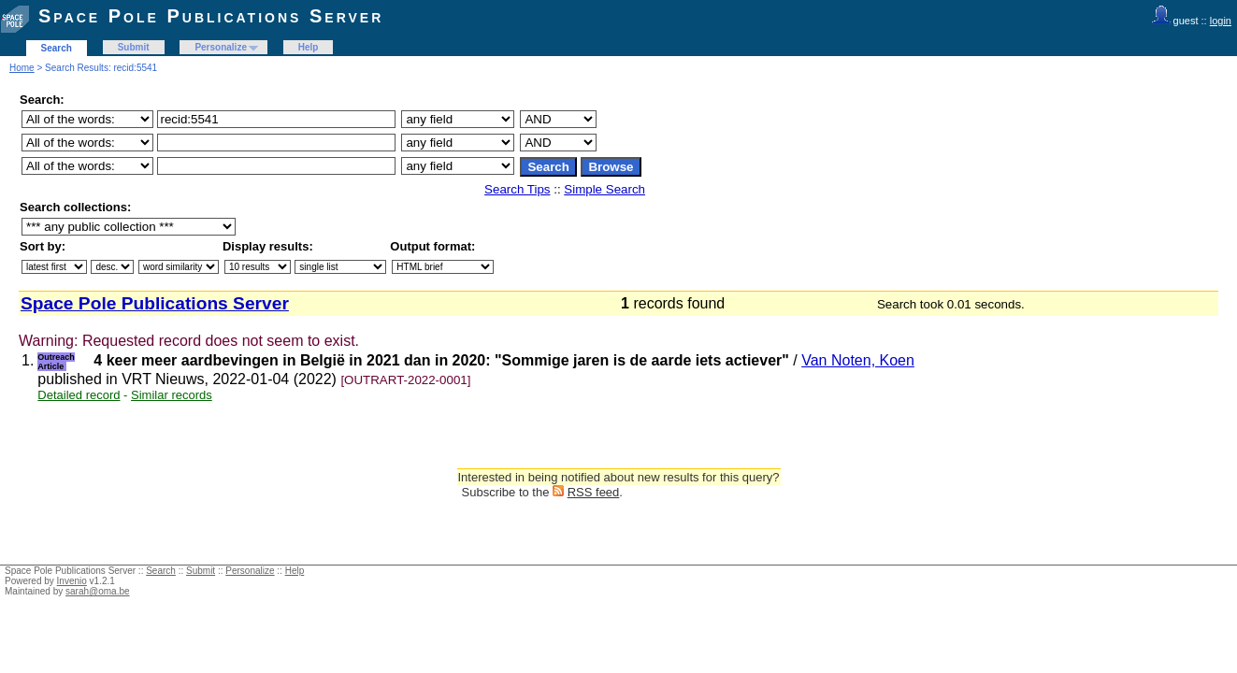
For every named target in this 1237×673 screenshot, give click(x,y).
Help (308, 47)
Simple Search (604, 189)
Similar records (171, 395)
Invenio (72, 581)
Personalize (220, 47)
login (1220, 20)
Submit (134, 47)
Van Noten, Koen (857, 360)
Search (56, 48)
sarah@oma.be (97, 591)
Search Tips (517, 189)
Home (22, 68)
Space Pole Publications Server (210, 16)
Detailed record (78, 395)
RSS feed (594, 492)
